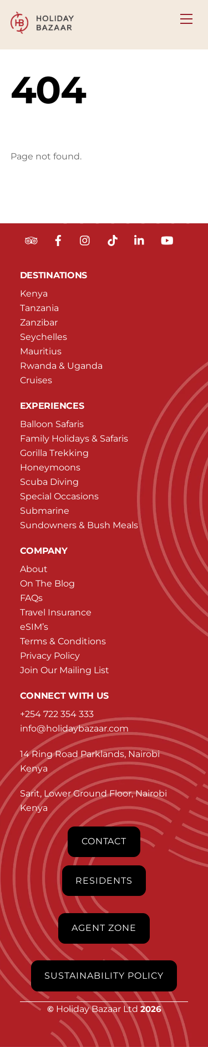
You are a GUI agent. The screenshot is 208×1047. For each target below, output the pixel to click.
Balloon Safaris (52, 424)
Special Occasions (59, 496)
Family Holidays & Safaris (74, 438)
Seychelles (43, 337)
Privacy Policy (50, 655)
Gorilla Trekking (54, 453)
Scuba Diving (49, 482)
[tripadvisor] (31, 239)
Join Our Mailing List (64, 670)
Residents (104, 880)
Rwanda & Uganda (61, 365)
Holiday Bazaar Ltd (97, 1009)
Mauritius (41, 351)
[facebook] (58, 239)
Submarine (44, 510)
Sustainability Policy (103, 975)
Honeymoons (50, 467)
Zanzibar (39, 322)
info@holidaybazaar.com (74, 728)
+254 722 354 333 (57, 714)
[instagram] (85, 239)
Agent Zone (104, 928)
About (34, 569)
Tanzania (39, 308)
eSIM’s (34, 627)
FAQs (31, 598)
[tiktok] (113, 239)
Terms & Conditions (63, 641)
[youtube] (167, 239)
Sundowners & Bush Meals (79, 525)
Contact (104, 841)
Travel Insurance (56, 612)
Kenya (34, 293)
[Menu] (186, 15)
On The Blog (47, 583)
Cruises (36, 380)
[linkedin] (140, 239)
